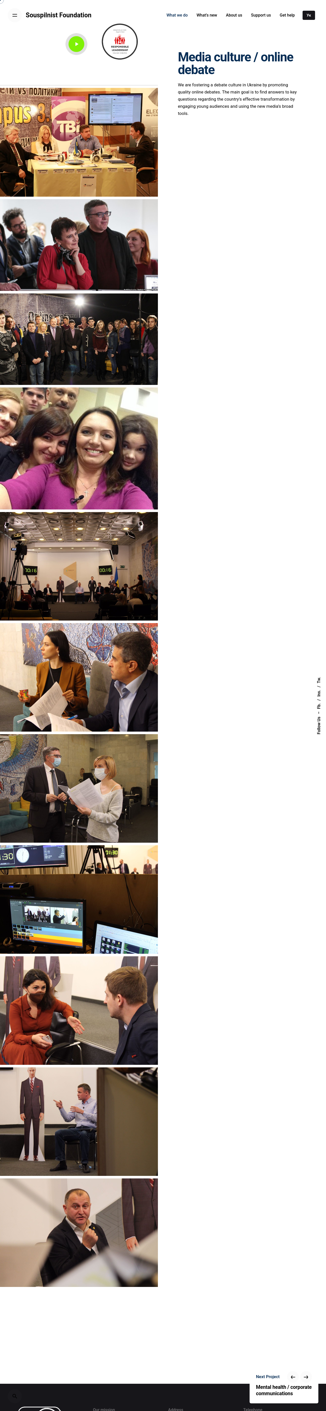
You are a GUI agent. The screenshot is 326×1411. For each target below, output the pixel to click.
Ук (309, 15)
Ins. (318, 693)
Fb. (318, 706)
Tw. (318, 680)
